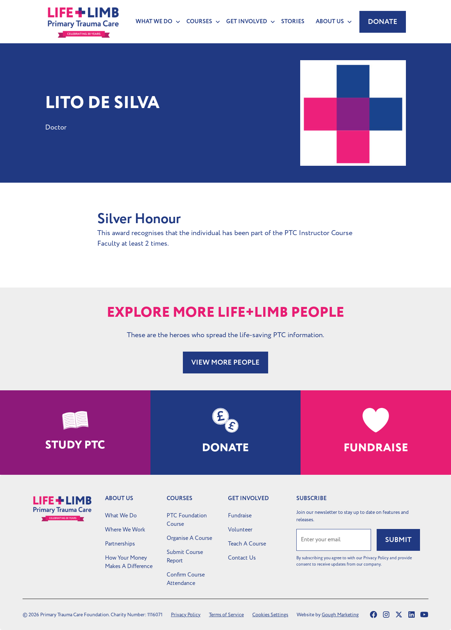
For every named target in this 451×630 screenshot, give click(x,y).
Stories (292, 22)
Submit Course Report (185, 556)
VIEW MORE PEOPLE (225, 362)
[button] (155, 22)
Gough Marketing (340, 614)
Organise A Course (189, 538)
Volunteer (240, 530)
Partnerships (120, 544)
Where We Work (125, 530)
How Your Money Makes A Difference (129, 562)
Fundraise (240, 515)
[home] (83, 22)
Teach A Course (247, 544)
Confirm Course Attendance (186, 579)
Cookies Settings (270, 614)
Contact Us (242, 558)
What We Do (121, 515)
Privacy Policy (185, 614)
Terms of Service (226, 614)
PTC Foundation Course (187, 520)
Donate (382, 22)
